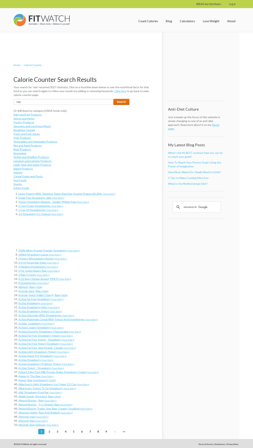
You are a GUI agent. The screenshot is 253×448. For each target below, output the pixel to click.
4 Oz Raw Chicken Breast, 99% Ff (44, 278)
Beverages (20, 153)
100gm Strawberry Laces (39, 254)
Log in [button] (232, 4)
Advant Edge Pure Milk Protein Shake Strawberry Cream (58, 372)
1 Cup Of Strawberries (38, 210)
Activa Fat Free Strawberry (41, 299)
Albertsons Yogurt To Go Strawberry (47, 388)
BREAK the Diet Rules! (208, 4)
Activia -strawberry (36, 323)
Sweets (18, 172)
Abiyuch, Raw (30, 287)
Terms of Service (206, 444)
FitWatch (42, 20)
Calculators (187, 21)
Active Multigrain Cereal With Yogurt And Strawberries (58, 319)
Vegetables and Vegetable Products (35, 141)
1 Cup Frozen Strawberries (40, 205)
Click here (120, 91)
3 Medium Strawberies (38, 266)
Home (17, 65)
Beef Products (22, 149)
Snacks (18, 184)
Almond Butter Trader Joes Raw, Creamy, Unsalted (55, 408)
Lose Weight (211, 21)
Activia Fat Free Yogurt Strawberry (45, 343)
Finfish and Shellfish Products (31, 157)
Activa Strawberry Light (39, 307)
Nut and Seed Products (28, 145)
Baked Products (23, 168)
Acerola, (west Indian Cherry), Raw (43, 295)
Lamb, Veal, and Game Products (32, 164)
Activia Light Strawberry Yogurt (43, 351)
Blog (169, 21)
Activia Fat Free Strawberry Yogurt (45, 335)
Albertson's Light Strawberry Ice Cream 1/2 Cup (53, 384)
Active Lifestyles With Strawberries (46, 315)
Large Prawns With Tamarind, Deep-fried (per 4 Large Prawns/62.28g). (66, 193)
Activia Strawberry (36, 360)
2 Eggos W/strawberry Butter (42, 258)
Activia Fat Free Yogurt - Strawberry (46, 339)
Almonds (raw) (33, 416)
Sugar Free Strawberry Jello (41, 197)
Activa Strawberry (35, 303)
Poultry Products (24, 122)
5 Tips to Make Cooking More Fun (188, 178)
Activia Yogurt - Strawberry (41, 368)
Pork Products (22, 137)
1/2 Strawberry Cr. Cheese (40, 214)
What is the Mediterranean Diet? (188, 183)
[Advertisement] (84, 44)
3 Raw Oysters (33, 274)
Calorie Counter (33, 65)
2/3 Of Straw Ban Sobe (38, 262)
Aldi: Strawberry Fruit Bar (40, 392)
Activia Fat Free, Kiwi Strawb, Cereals (47, 347)
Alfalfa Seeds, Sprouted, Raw (39, 396)
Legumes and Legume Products (33, 161)
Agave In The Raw (35, 376)
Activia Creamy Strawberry (41, 327)
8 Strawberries (33, 283)
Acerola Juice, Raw (33, 291)
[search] (197, 207)
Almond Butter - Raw (37, 400)
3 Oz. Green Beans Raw (39, 270)
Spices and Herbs (24, 118)
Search (121, 101)
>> (124, 431)
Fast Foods (20, 180)
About (231, 21)
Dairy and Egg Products (28, 114)
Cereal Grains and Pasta (28, 176)
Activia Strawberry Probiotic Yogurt (46, 364)
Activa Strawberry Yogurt (40, 311)
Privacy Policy (232, 444)
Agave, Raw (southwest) (37, 380)
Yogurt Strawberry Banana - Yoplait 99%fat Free (53, 201)
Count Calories (148, 21)
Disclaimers (220, 444)
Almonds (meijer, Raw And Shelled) (45, 412)
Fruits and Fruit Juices (27, 134)
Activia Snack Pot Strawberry (42, 355)
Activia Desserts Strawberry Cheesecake (49, 331)
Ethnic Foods (21, 188)
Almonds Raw (33, 420)
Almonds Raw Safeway (38, 424)
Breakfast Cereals (24, 130)
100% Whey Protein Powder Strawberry (49, 250)
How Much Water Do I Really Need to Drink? (194, 172)
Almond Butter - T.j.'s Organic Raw (45, 404)
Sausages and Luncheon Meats (32, 126)
